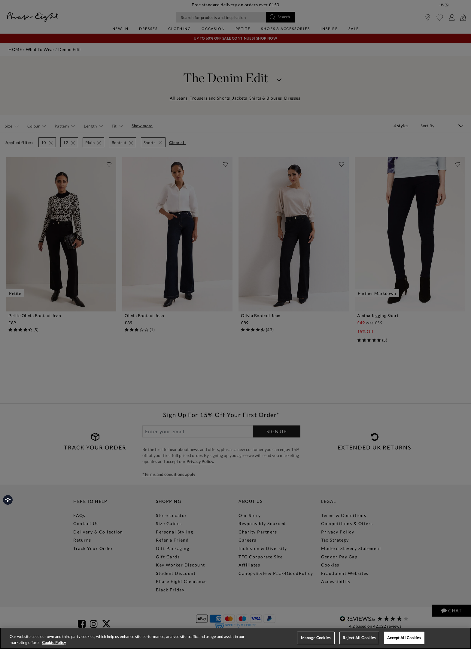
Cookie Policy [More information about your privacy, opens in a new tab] (54, 642)
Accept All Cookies (404, 637)
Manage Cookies (316, 637)
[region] (235, 638)
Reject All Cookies (359, 637)
